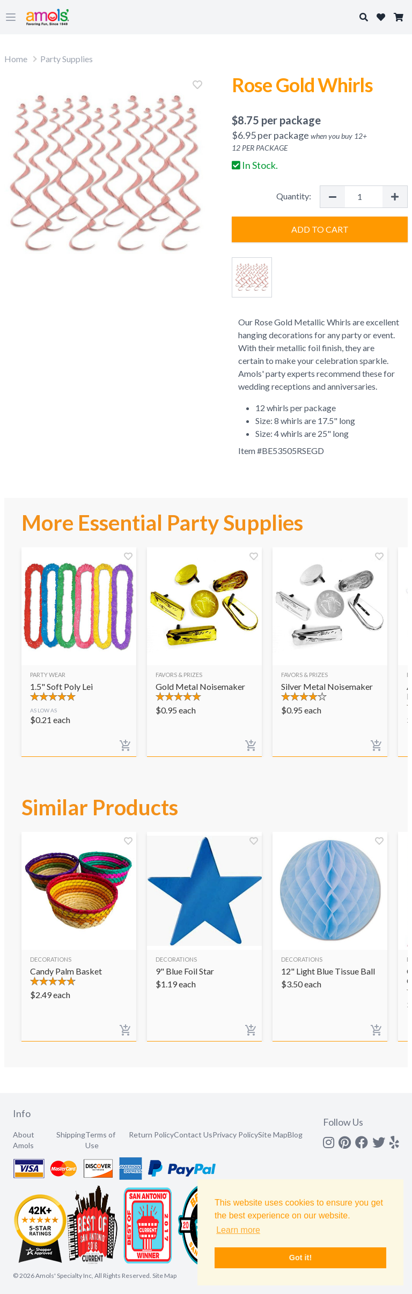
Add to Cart (320, 229)
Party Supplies (66, 59)
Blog (295, 1134)
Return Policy (151, 1134)
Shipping (70, 1134)
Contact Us (193, 1134)
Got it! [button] (300, 1257)
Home (15, 59)
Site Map (273, 1134)
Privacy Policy (235, 1134)
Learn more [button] (238, 1229)
